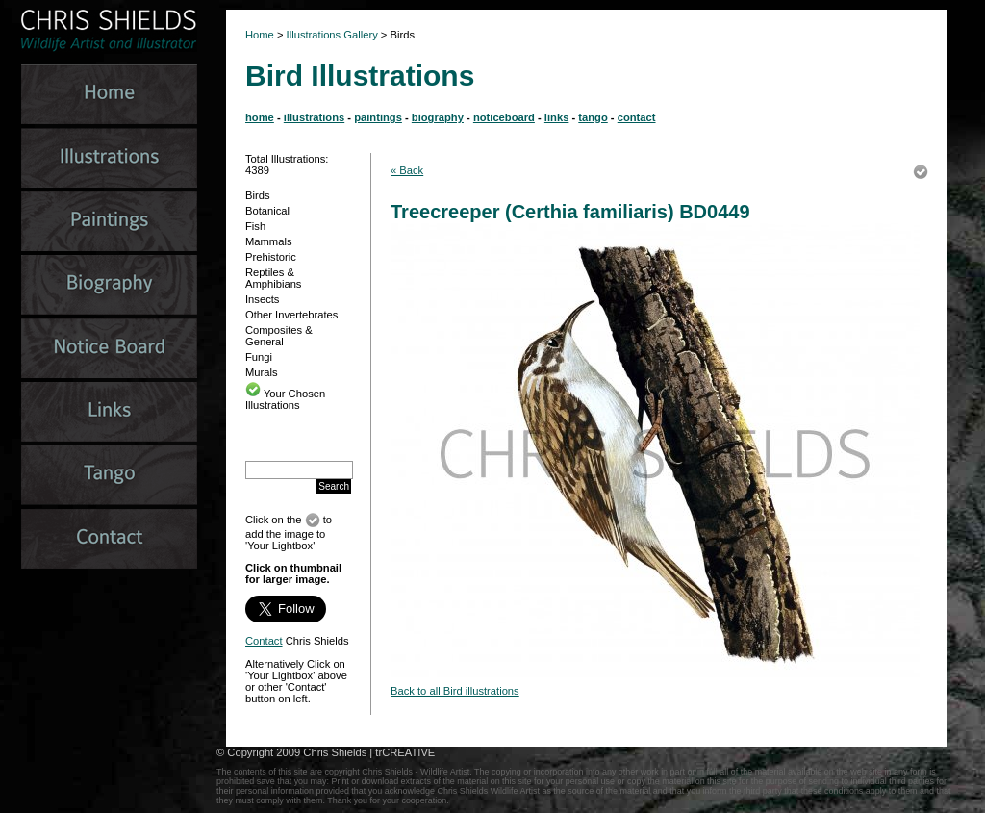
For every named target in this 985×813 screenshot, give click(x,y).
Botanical (267, 210)
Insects (262, 299)
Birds (257, 195)
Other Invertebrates (291, 314)
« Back (407, 170)
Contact (264, 641)
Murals (261, 372)
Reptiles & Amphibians (273, 278)
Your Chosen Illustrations (285, 399)
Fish (255, 226)
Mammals (268, 241)
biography (438, 117)
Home (259, 34)
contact (637, 117)
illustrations (314, 117)
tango (592, 117)
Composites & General (279, 335)
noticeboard (504, 117)
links (556, 117)
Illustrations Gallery (331, 34)
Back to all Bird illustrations (455, 691)
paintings (378, 117)
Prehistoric (270, 257)
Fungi (258, 357)
